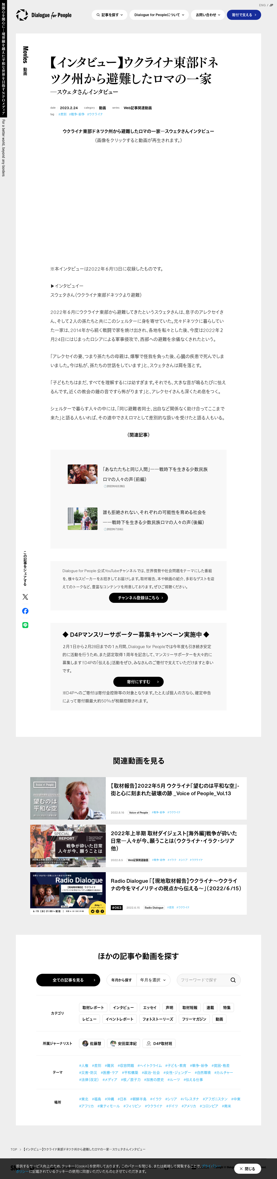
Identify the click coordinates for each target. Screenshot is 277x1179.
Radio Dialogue (154, 908)
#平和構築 (130, 1072)
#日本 (122, 1099)
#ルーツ (173, 1079)
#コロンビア (209, 1106)
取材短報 (189, 1007)
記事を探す (110, 16)
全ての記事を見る (68, 980)
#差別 (62, 114)
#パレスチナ (190, 1099)
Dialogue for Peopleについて (157, 16)
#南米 (226, 1106)
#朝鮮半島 (138, 1099)
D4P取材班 (159, 1043)
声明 (169, 1007)
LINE (25, 625)
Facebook (25, 611)
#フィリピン (132, 1106)
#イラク (172, 860)
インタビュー (123, 1007)
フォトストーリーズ (158, 1019)
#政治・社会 (151, 1072)
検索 (233, 980)
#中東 (235, 1099)
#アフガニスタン (215, 1099)
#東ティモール (108, 1106)
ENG (262, 5)
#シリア (183, 860)
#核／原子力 (131, 1079)
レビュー (89, 1019)
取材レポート (93, 1007)
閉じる (250, 1168)
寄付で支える (242, 16)
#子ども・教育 (175, 1065)
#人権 (83, 1065)
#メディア (109, 1079)
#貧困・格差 (221, 1065)
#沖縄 (109, 1099)
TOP (14, 1149)
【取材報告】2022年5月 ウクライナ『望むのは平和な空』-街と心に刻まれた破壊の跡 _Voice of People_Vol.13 (175, 789)
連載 (210, 1007)
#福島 (96, 1099)
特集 (227, 1007)
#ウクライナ (95, 114)
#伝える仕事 (193, 1079)
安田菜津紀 (123, 1043)
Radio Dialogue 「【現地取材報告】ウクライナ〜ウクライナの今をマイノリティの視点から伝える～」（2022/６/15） (176, 884)
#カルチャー (223, 1072)
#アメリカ (189, 1106)
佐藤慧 (91, 1043)
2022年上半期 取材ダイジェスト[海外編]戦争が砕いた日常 (174, 841)
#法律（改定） (89, 1079)
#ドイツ (172, 1106)
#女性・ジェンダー (177, 1072)
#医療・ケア (109, 1072)
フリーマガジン (194, 1019)
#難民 (109, 1065)
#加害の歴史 (154, 1079)
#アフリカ (86, 1106)
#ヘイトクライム (149, 1065)
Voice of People (138, 813)
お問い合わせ (206, 16)
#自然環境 (203, 1072)
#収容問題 (126, 1065)
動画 (102, 108)
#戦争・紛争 (77, 114)
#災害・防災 (88, 1072)
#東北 (83, 1099)
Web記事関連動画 (138, 108)
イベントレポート (119, 1019)
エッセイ (150, 1007)
